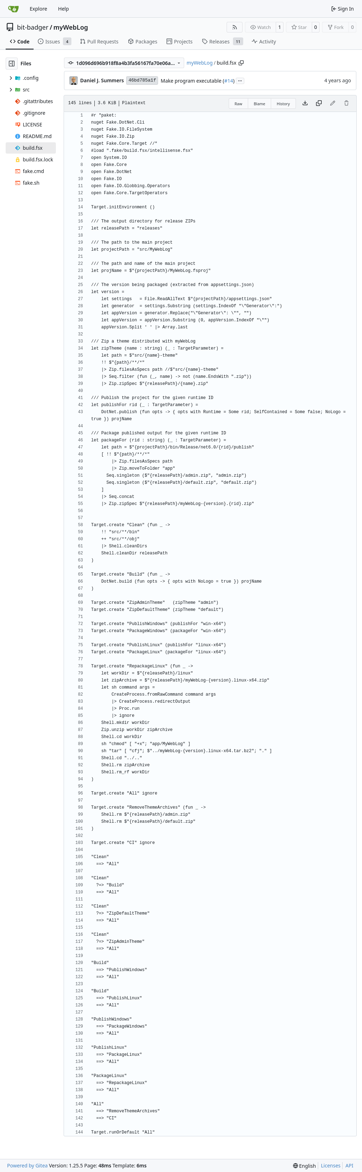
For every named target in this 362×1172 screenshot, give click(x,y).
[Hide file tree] (12, 64)
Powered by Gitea (27, 1165)
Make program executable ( (192, 80)
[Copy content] (319, 103)
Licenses (331, 1165)
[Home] (13, 8)
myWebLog (70, 27)
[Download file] (305, 103)
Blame (259, 103)
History (283, 103)
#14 (228, 80)
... (240, 80)
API (349, 1165)
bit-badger (32, 27)
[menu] (304, 1165)
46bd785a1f (142, 80)
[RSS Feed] (235, 27)
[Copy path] (241, 62)
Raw (239, 103)
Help (63, 8)
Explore (38, 8)
